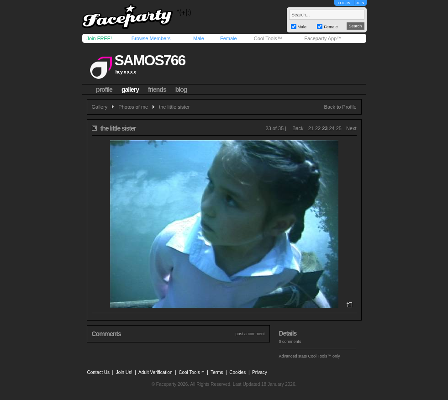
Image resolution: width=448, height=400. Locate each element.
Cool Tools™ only (324, 356)
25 (339, 128)
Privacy (259, 372)
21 (311, 128)
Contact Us (98, 372)
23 (324, 128)
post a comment (249, 334)
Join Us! (124, 372)
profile (104, 89)
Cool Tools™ (268, 38)
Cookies (237, 372)
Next (351, 128)
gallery (130, 89)
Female (228, 38)
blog (181, 89)
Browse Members (151, 38)
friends (157, 89)
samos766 (149, 60)
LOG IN (344, 3)
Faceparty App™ (323, 38)
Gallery (100, 107)
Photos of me (133, 107)
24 (331, 128)
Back (297, 128)
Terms (217, 372)
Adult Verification (155, 372)
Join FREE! (99, 38)
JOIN (360, 3)
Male (198, 38)
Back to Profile (340, 107)
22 (318, 128)
